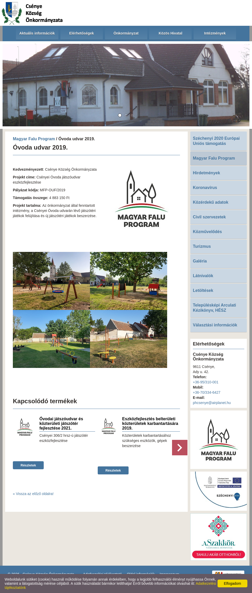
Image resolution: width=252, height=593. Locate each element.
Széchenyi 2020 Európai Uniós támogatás (216, 141)
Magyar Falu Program (34, 139)
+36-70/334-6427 (206, 392)
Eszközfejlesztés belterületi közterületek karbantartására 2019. (150, 423)
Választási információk (215, 325)
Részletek (28, 465)
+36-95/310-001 (205, 382)
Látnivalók (203, 276)
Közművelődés (207, 231)
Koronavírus (205, 187)
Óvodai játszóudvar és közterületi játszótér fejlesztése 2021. (61, 423)
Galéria (200, 261)
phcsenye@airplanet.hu (212, 403)
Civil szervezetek (209, 217)
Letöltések (203, 290)
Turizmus (202, 246)
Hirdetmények (206, 173)
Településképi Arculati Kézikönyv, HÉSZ (214, 307)
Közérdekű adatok (210, 202)
